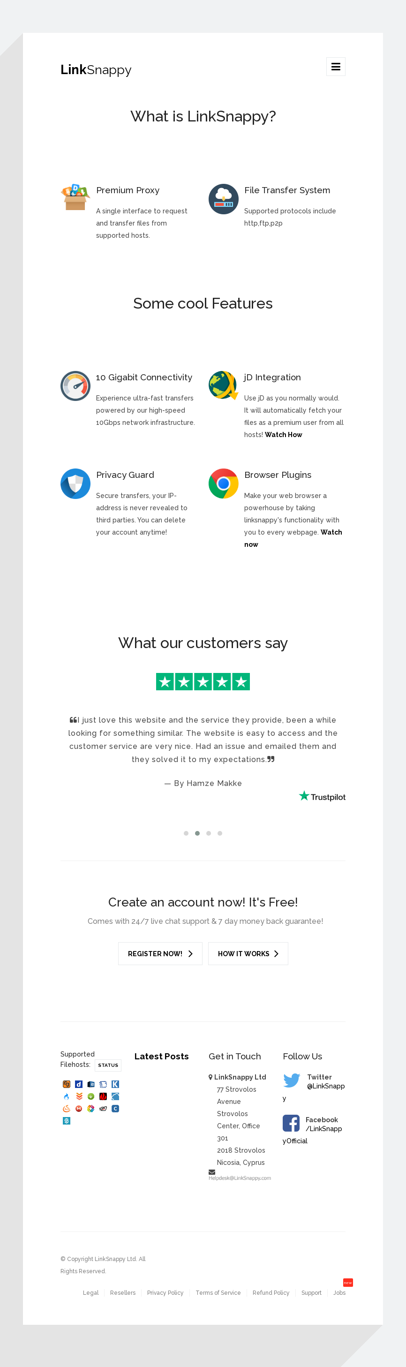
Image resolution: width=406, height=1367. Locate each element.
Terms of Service (218, 1293)
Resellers (122, 1293)
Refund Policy (271, 1293)
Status (108, 1065)
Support (311, 1293)
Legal (90, 1293)
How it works (248, 953)
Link (96, 69)
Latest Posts (162, 1056)
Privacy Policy (165, 1293)
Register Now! (160, 953)
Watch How (283, 434)
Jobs (339, 1293)
